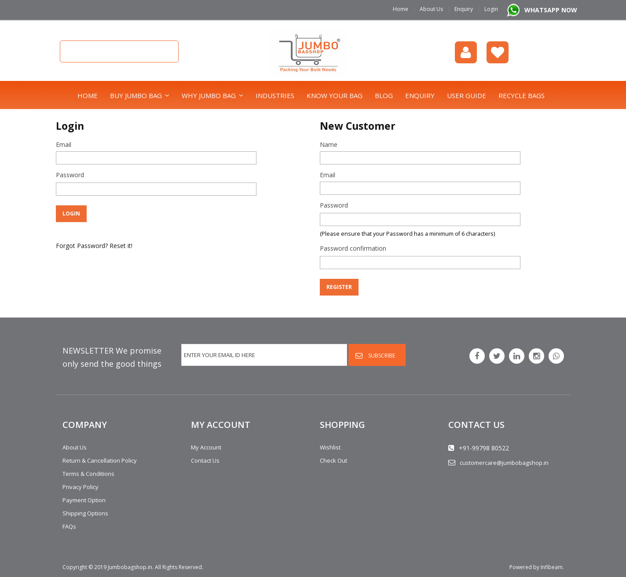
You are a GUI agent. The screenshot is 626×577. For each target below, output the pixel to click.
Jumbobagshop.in (130, 567)
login (466, 52)
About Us (431, 9)
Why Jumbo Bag (209, 95)
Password (70, 175)
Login (491, 9)
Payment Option (84, 500)
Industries (275, 95)
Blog (384, 95)
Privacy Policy (80, 487)
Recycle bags (521, 95)
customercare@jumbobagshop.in (504, 463)
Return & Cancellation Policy (99, 460)
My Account (206, 447)
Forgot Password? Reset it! (94, 245)
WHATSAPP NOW (550, 10)
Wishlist (498, 52)
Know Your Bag (334, 95)
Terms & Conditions (88, 474)
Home (400, 9)
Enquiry (463, 9)
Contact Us (205, 460)
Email (63, 144)
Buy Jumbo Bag (136, 95)
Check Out (333, 460)
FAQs (69, 526)
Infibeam (552, 567)
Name (328, 144)
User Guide (466, 95)
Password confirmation (353, 248)
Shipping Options (85, 513)
